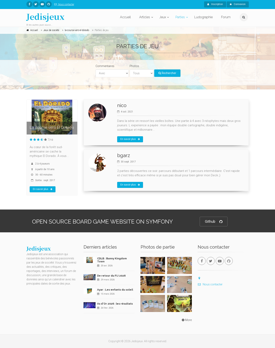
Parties (180, 17)
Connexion (238, 4)
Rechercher (167, 73)
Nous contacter (63, 4)
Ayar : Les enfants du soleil (115, 289)
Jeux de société (51, 30)
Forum (226, 17)
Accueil (125, 17)
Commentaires (105, 66)
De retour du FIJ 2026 (111, 275)
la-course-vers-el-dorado (77, 30)
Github (213, 221)
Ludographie (203, 17)
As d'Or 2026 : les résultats (115, 303)
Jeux (162, 17)
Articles (144, 17)
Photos (134, 66)
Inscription (215, 4)
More (186, 320)
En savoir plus (42, 189)
